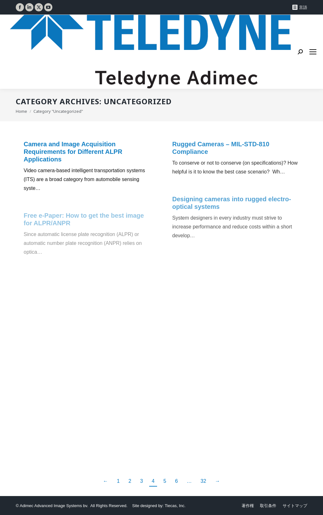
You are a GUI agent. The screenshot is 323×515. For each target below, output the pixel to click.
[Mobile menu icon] (313, 52)
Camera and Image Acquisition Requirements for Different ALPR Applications (73, 152)
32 (203, 481)
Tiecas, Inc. (175, 505)
